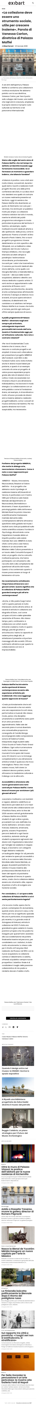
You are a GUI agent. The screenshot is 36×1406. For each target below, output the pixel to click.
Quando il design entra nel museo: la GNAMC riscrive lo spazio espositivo (15, 1071)
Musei (3, 9)
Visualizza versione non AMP (23, 1403)
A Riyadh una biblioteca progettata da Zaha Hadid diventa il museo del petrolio (16, 1102)
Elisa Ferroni (8, 46)
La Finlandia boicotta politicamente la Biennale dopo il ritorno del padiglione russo (16, 1294)
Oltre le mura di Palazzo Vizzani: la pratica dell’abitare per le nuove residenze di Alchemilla (15, 1170)
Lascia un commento (18, 1018)
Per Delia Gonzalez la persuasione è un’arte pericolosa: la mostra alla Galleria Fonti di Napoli (16, 1379)
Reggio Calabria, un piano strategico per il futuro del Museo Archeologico (15, 1133)
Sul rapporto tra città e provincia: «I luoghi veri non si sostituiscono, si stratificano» (17, 1336)
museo (20, 99)
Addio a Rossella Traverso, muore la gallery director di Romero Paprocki (17, 1212)
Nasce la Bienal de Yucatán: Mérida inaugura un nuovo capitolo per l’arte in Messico (17, 1252)
